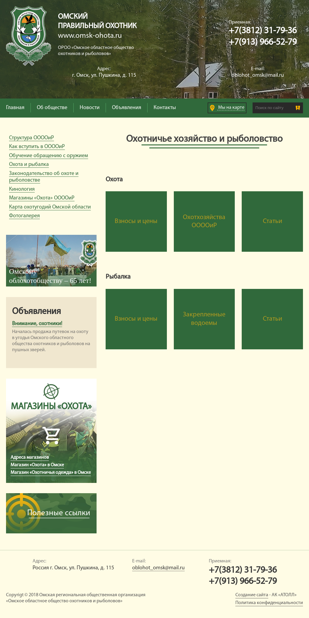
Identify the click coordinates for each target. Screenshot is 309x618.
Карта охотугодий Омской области (50, 207)
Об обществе (52, 108)
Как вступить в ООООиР (37, 147)
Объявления (126, 108)
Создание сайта (251, 595)
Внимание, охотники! (37, 324)
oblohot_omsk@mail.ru (257, 75)
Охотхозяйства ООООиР (204, 221)
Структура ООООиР (31, 138)
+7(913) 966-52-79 (263, 42)
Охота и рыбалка (29, 164)
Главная (15, 108)
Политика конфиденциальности (269, 602)
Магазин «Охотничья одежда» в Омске (51, 472)
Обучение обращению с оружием (48, 156)
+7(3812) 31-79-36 (263, 31)
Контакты (165, 108)
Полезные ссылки (58, 513)
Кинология (22, 189)
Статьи (272, 221)
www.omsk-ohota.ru (90, 36)
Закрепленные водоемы (204, 319)
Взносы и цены (136, 221)
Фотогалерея (24, 216)
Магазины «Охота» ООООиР (42, 198)
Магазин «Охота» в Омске (37, 465)
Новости (90, 108)
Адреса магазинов (30, 457)
